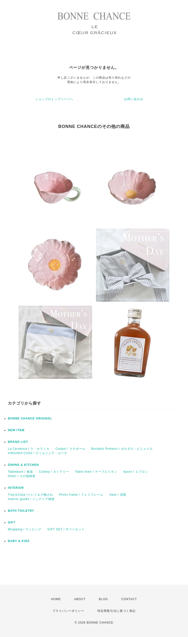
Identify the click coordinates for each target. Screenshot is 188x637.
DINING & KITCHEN (23, 465)
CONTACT (129, 599)
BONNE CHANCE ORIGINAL (30, 418)
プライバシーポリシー (68, 611)
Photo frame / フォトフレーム (81, 494)
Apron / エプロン (135, 471)
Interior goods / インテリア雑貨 (31, 499)
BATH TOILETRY (21, 510)
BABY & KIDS (19, 541)
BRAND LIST (18, 442)
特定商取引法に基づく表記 (116, 611)
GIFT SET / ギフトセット (66, 529)
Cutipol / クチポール (70, 448)
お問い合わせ (133, 99)
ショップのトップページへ (54, 99)
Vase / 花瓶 (117, 494)
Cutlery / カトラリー (54, 471)
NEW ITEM (16, 430)
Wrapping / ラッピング (24, 529)
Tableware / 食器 (20, 471)
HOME (56, 599)
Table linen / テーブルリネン (96, 471)
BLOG (103, 599)
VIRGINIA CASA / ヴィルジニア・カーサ (37, 453)
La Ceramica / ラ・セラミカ (28, 448)
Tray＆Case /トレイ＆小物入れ (30, 494)
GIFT (11, 522)
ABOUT (79, 599)
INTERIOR (16, 488)
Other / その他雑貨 (21, 476)
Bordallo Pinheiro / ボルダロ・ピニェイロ (122, 448)
